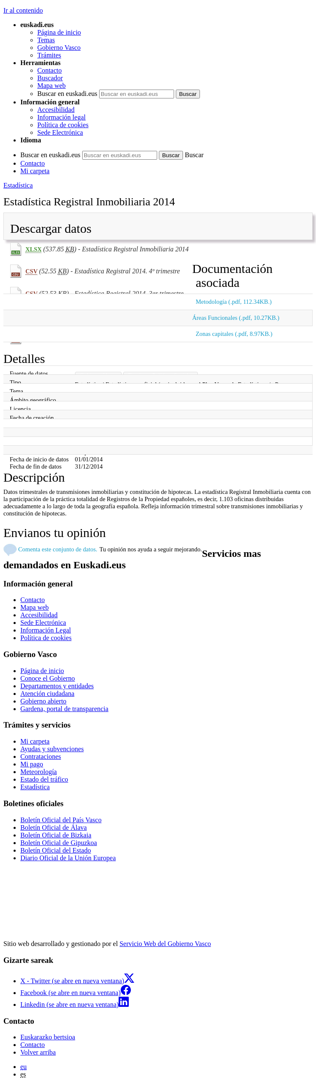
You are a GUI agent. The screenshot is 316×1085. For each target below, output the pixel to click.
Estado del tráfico (44, 779)
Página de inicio (59, 32)
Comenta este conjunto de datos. (57, 549)
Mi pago (31, 764)
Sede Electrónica (60, 132)
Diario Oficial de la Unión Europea (68, 857)
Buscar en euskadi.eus (67, 93)
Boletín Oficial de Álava (53, 827)
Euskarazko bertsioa (47, 1037)
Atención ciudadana (47, 693)
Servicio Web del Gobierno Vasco (165, 943)
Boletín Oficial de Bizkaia (55, 835)
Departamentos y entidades (57, 686)
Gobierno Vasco (58, 47)
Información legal (61, 117)
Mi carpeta (35, 170)
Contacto (49, 70)
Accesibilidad (56, 109)
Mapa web (51, 85)
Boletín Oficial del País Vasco (61, 819)
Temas (46, 40)
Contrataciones (40, 756)
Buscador (50, 78)
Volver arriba (38, 1052)
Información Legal (45, 630)
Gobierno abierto (43, 701)
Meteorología (38, 771)
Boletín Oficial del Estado (55, 850)
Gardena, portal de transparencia (64, 708)
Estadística (18, 185)
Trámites (49, 55)
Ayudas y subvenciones (52, 748)
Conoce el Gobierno (47, 678)
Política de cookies (63, 124)
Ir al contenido (23, 10)
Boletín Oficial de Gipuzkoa (58, 842)
